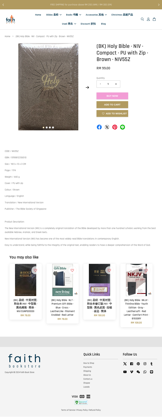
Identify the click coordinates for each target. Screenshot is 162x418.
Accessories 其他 (96, 15)
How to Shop (88, 364)
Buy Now (112, 97)
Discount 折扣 (88, 24)
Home (38, 15)
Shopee (86, 384)
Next (87, 89)
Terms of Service (68, 411)
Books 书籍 (73, 15)
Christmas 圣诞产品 (122, 15)
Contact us (87, 380)
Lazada (86, 388)
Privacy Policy (82, 411)
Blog (103, 24)
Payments (87, 368)
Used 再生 (69, 24)
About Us (87, 376)
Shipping (87, 372)
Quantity (101, 79)
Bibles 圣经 (54, 15)
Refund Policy (95, 411)
